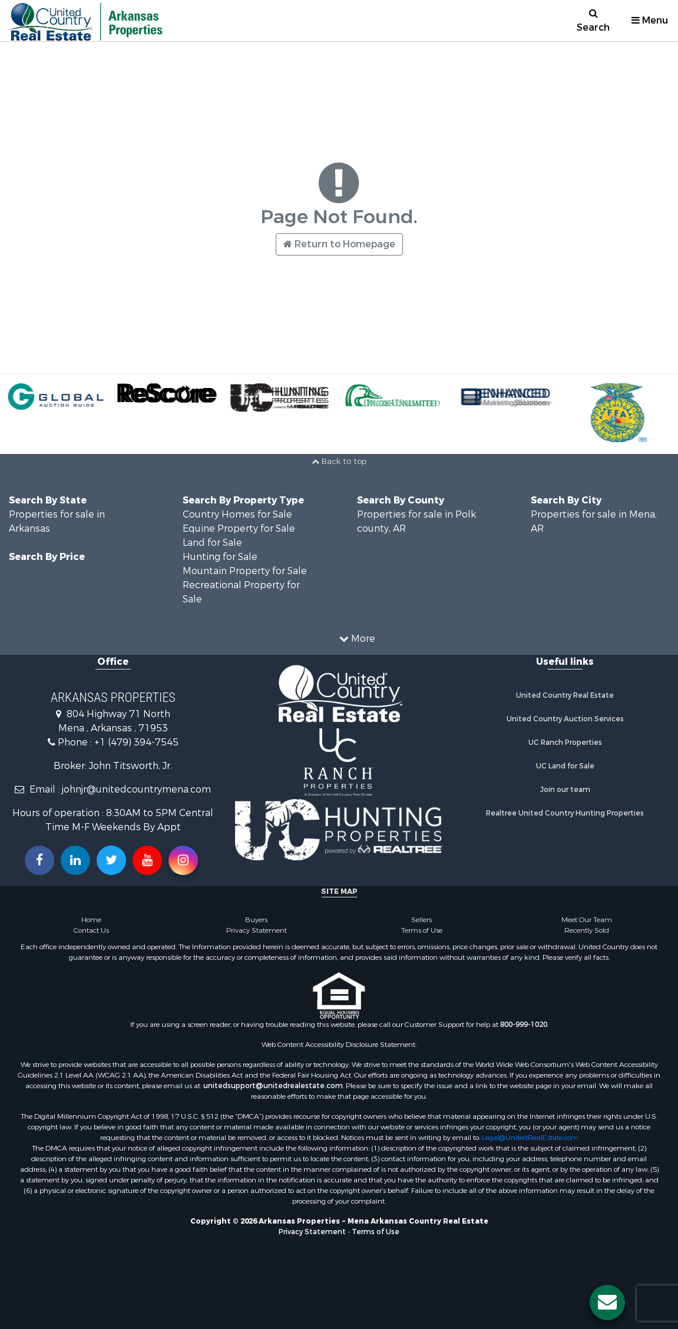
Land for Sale (212, 542)
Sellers (421, 919)
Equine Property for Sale (239, 528)
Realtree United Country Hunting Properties (565, 813)
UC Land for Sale (565, 766)
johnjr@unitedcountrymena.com (136, 789)
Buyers (256, 919)
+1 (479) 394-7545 (136, 742)
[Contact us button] (607, 1302)
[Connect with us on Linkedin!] (75, 860)
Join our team (565, 789)
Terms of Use (421, 930)
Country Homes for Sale (237, 514)
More (357, 638)
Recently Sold (586, 930)
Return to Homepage (339, 244)
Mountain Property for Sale (245, 571)
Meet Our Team (586, 919)
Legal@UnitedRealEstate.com (530, 1137)
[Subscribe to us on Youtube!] (147, 860)
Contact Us (91, 930)
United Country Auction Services (565, 719)
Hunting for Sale (220, 557)
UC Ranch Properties (565, 742)
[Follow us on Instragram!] (183, 860)
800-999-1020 (523, 1024)
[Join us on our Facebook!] (39, 860)
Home (91, 919)
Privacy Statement (256, 930)
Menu (649, 20)
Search (593, 21)
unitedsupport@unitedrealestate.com (273, 1086)
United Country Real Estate (565, 695)
